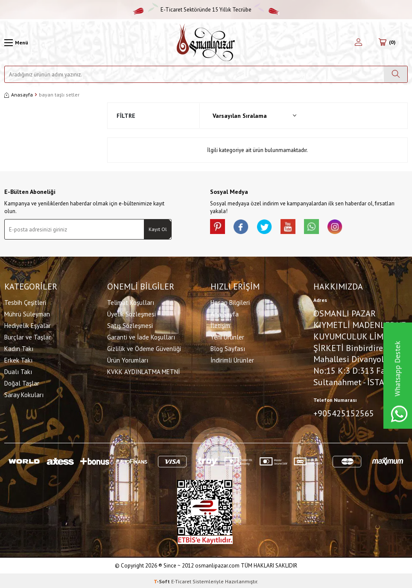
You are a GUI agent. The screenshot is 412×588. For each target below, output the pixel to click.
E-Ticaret (181, 579)
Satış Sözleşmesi (130, 325)
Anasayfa (18, 94)
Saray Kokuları (24, 394)
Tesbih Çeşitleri (25, 302)
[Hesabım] (358, 42)
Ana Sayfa (224, 313)
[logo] (205, 42)
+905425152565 (343, 412)
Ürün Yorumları (127, 359)
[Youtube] (295, 227)
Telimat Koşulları (130, 302)
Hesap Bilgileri (230, 302)
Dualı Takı (18, 371)
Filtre (126, 116)
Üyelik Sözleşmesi (131, 313)
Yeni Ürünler (227, 336)
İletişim (220, 325)
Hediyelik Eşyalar (27, 325)
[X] (269, 227)
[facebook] (244, 227)
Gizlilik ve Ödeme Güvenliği (144, 348)
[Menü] (16, 43)
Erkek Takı (18, 359)
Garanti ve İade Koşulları (141, 336)
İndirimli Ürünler (232, 359)
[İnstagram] (346, 227)
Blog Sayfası (227, 348)
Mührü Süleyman (27, 313)
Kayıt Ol (158, 229)
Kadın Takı (18, 348)
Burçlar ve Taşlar (27, 336)
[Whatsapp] (321, 227)
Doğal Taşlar (21, 382)
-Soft (162, 579)
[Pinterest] (218, 227)
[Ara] (395, 74)
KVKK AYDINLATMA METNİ (143, 371)
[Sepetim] (387, 42)
